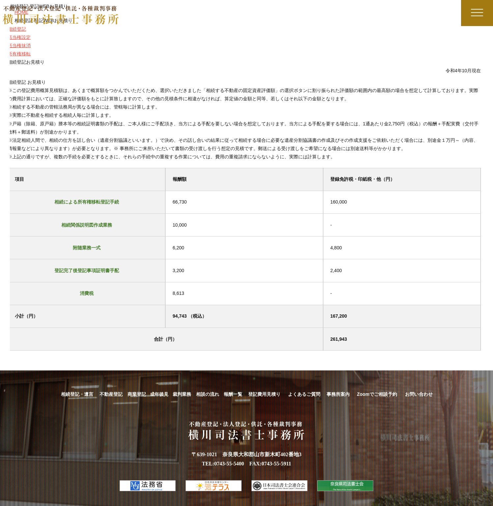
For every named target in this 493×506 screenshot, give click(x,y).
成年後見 (159, 394)
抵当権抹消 (15, 45)
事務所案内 (338, 394)
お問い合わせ (419, 394)
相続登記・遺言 (77, 394)
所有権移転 (15, 53)
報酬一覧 (233, 394)
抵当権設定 (15, 37)
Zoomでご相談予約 (377, 394)
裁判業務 (182, 394)
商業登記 (137, 394)
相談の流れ (207, 394)
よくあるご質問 (304, 394)
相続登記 (13, 29)
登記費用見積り (264, 394)
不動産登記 (111, 394)
